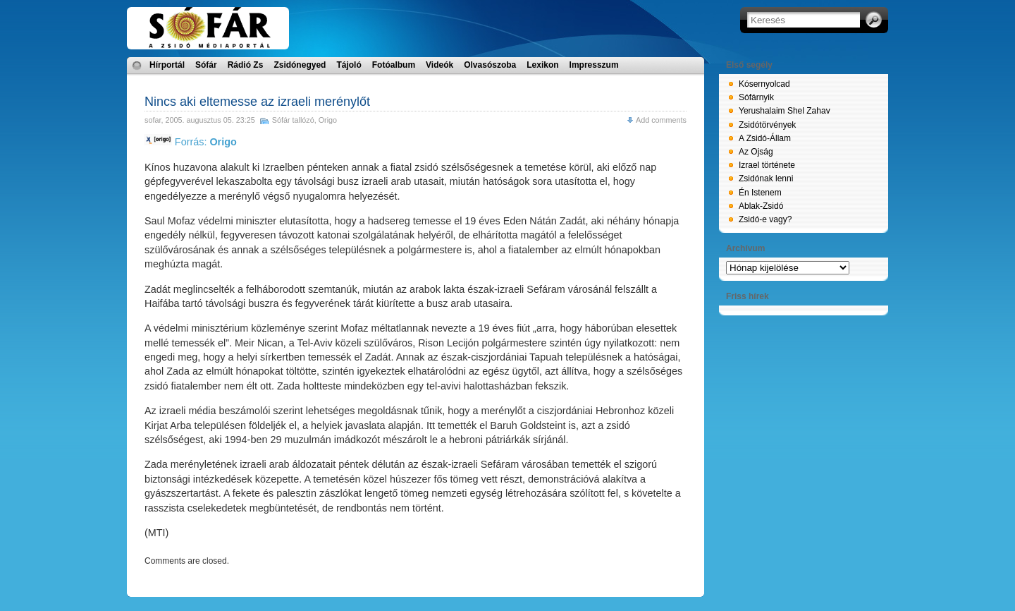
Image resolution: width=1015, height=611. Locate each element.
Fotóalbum (393, 65)
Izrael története (767, 165)
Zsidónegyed (299, 65)
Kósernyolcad (764, 84)
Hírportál (167, 65)
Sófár (206, 65)
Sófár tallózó (293, 120)
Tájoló (348, 65)
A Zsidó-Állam (765, 138)
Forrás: (190, 141)
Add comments (661, 120)
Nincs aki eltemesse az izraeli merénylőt (257, 102)
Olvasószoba (490, 65)
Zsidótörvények (767, 125)
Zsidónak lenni (766, 178)
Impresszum (594, 65)
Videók (439, 65)
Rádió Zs (246, 65)
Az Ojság (756, 152)
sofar (152, 120)
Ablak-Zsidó (761, 206)
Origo (328, 120)
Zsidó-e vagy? (765, 219)
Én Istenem (760, 193)
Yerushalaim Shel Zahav (784, 111)
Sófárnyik (756, 97)
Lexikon (542, 65)
